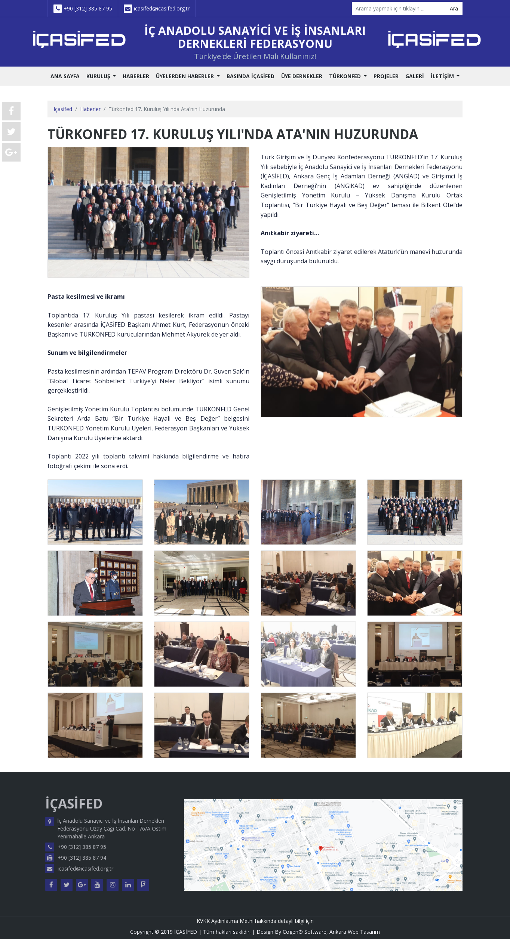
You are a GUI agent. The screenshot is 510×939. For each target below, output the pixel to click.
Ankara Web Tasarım (354, 931)
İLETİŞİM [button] (443, 76)
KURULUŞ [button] (99, 76)
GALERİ (414, 76)
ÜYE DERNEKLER (301, 76)
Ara (454, 8)
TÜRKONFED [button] (345, 76)
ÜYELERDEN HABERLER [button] (185, 76)
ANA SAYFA (65, 76)
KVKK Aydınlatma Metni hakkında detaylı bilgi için (255, 920)
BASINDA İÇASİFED (250, 76)
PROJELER (386, 76)
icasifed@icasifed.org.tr (157, 8)
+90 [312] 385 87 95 (82, 8)
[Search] (398, 8)
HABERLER (136, 76)
